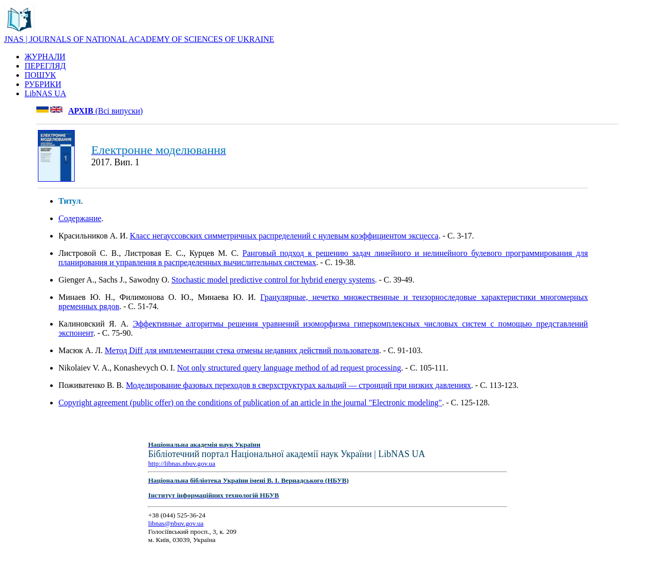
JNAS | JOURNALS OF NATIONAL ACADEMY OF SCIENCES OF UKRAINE (139, 39)
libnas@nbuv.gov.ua (175, 523)
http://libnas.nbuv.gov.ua (181, 463)
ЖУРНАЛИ (45, 56)
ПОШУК (40, 75)
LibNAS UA (45, 93)
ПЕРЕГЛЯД (45, 65)
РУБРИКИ (43, 84)
